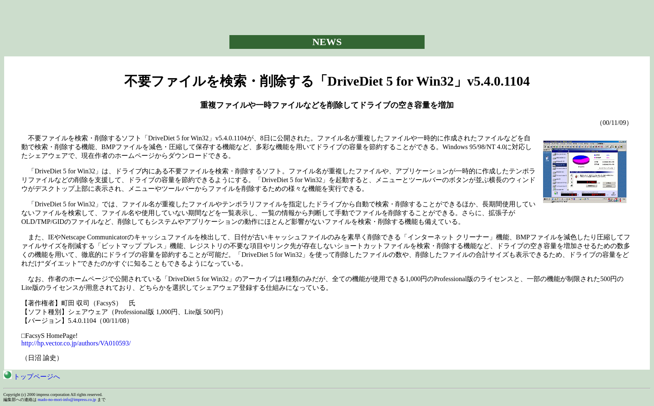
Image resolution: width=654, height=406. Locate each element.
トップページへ (31, 376)
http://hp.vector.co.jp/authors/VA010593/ (76, 343)
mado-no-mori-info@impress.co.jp (67, 399)
